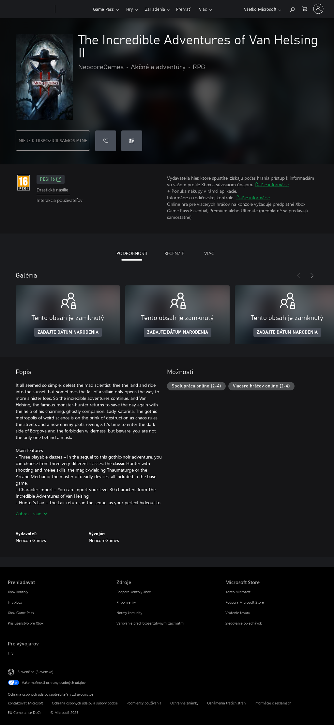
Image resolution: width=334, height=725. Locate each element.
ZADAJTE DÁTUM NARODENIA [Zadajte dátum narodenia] (68, 332)
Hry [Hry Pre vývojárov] (10, 653)
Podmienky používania (144, 703)
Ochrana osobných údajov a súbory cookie (85, 703)
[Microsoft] (30, 9)
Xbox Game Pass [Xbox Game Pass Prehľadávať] (21, 613)
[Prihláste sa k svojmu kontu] (318, 9)
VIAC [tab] (209, 253)
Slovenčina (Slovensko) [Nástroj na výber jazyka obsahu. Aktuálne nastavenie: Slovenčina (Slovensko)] (35, 672)
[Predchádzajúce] (298, 275)
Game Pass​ (103, 9)
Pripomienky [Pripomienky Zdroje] (126, 602)
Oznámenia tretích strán (226, 703)
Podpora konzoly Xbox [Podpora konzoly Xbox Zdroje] (133, 592)
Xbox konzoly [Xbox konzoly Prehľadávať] (18, 592)
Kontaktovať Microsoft (25, 703)
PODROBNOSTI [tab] (131, 253)
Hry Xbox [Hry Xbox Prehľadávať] (15, 602)
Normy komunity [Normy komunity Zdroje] (129, 613)
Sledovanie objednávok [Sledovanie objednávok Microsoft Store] (243, 623)
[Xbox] (73, 9)
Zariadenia (155, 9)
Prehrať (183, 9)
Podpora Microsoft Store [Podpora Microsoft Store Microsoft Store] (244, 602)
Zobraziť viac (31, 513)
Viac (203, 9)
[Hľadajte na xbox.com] (292, 8)
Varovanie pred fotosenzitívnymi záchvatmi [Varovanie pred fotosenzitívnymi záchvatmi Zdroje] (150, 623)
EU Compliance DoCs (24, 712)
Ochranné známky (184, 703)
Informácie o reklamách (272, 703)
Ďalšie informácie (272, 184)
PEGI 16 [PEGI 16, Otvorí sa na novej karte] (50, 179)
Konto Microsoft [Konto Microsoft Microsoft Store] (237, 592)
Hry (129, 9)
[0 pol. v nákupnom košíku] (304, 8)
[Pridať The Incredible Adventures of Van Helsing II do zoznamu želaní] (105, 140)
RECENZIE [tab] (174, 253)
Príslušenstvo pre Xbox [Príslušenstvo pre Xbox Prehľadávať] (25, 623)
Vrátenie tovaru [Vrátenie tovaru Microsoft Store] (237, 613)
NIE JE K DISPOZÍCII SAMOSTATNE (53, 140)
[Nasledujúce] (311, 275)
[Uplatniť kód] (131, 140)
